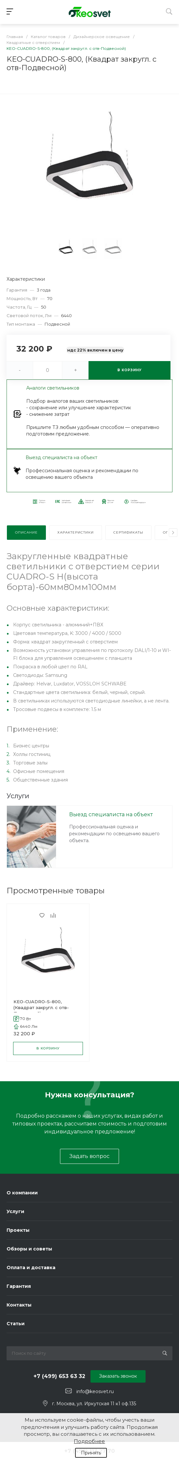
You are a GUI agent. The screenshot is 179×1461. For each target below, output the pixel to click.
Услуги (15, 1211)
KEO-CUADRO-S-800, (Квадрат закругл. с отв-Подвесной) (41, 1007)
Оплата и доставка (31, 1267)
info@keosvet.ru (95, 1391)
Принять (91, 1453)
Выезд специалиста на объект (111, 814)
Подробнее (89, 1441)
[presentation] (173, 532)
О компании (22, 1193)
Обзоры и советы (29, 1249)
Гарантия (19, 1286)
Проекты (18, 1230)
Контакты (19, 1305)
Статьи (16, 1324)
